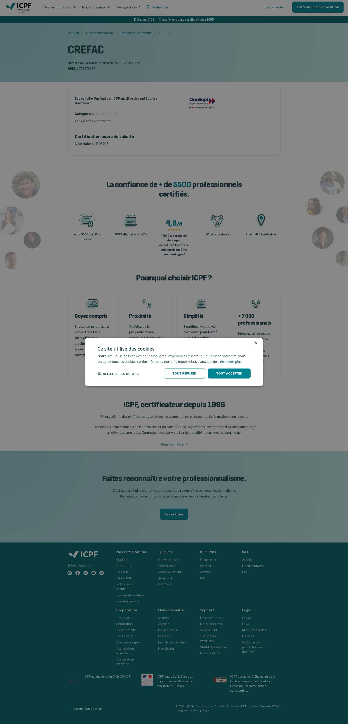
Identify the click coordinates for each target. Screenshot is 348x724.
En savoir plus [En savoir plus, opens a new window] (231, 361)
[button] (118, 373)
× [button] (255, 343)
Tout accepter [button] (229, 373)
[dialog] (174, 362)
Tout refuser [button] (184, 373)
